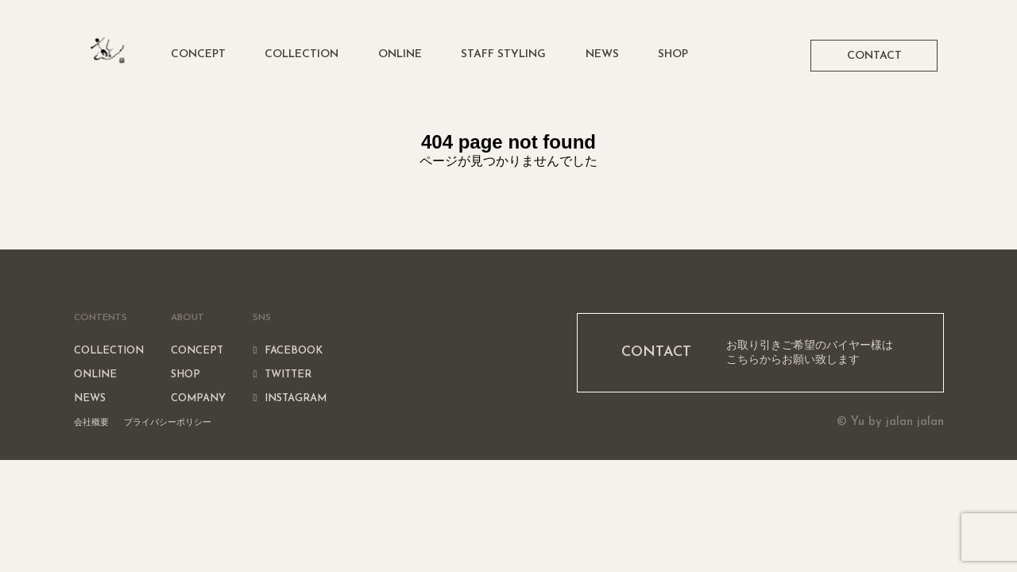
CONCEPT (198, 54)
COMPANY (198, 398)
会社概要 (91, 422)
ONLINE (400, 54)
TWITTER (282, 374)
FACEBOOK (288, 351)
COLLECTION (301, 54)
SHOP (673, 54)
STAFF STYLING (503, 54)
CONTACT (874, 56)
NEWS (602, 54)
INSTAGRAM (290, 398)
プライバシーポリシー (167, 422)
